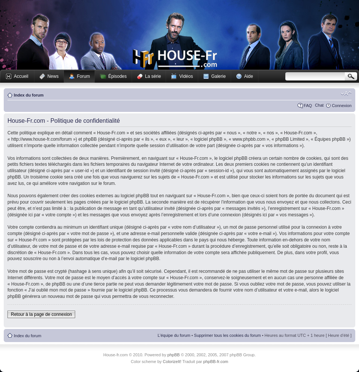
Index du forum (28, 95)
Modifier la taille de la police (346, 93)
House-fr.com (175, 58)
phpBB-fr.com (215, 361)
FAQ (308, 105)
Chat (319, 105)
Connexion (342, 105)
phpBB (174, 355)
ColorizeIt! (172, 361)
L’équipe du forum (173, 335)
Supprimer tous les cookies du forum (227, 335)
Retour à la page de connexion (41, 314)
